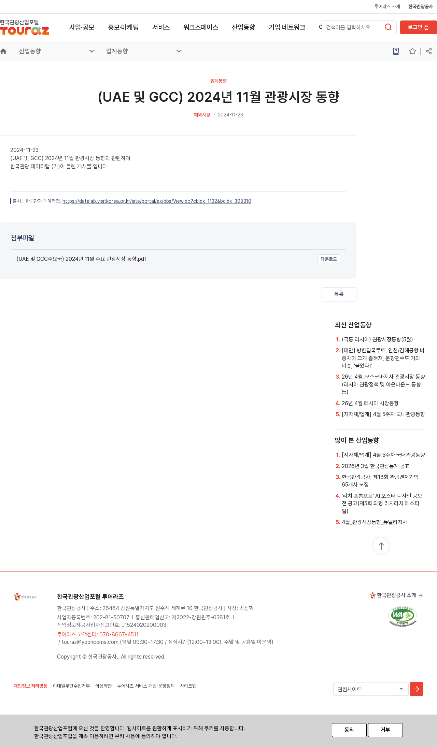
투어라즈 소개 (387, 6)
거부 (385, 730)
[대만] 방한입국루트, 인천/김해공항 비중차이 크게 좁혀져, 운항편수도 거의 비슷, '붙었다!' (383, 358)
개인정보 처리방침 (30, 686)
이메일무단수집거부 (71, 686)
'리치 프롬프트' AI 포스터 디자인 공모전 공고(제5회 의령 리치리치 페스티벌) (382, 504)
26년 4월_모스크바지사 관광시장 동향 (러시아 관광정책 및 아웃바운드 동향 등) (383, 384)
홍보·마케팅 (123, 27)
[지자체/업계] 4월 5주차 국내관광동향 (383, 414)
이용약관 (103, 686)
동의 (349, 730)
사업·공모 (81, 27)
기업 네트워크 (287, 27)
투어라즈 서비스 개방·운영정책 (145, 686)
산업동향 (243, 27)
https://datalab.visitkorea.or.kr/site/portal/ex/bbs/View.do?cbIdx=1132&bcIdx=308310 (156, 201)
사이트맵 (188, 686)
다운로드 (329, 259)
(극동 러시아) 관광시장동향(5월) (377, 339)
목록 (339, 294)
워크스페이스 (200, 27)
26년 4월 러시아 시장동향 (370, 403)
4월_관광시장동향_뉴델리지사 (374, 522)
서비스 (161, 27)
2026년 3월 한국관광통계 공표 (376, 466)
